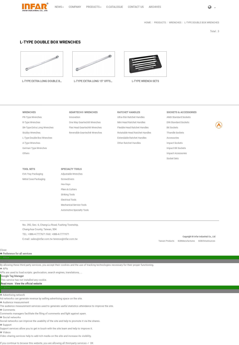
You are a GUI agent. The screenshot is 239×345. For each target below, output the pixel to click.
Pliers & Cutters (69, 189)
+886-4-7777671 (36, 234)
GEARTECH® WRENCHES (83, 112)
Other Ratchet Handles (129, 143)
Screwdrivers (67, 179)
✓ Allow (4, 257)
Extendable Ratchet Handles (131, 137)
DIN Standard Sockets (178, 122)
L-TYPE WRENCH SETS (145, 81)
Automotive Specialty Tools (75, 210)
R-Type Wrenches (31, 122)
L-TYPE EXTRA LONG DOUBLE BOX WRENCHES (50, 81)
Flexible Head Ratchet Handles (133, 127)
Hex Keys (65, 184)
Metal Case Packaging (33, 179)
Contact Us (136, 6)
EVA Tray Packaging (32, 174)
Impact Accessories (177, 153)
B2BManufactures (186, 241)
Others (25, 153)
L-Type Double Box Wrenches (201, 22)
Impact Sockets (175, 143)
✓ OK (90, 343)
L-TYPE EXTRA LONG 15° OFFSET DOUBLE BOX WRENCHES (109, 81)
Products (93, 6)
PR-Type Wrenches (32, 117)
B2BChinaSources (206, 241)
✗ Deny (4, 261)
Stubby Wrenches (31, 132)
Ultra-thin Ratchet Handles (131, 117)
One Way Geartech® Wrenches (85, 122)
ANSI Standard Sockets (179, 117)
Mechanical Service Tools (73, 205)
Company (75, 6)
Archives (155, 6)
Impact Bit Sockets (176, 148)
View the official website (28, 283)
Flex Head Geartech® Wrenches (85, 127)
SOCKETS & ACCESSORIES (182, 112)
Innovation (74, 117)
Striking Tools (68, 194)
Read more (7, 283)
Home (147, 22)
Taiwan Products (166, 241)
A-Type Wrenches (31, 143)
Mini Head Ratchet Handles (131, 122)
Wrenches (175, 22)
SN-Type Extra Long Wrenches (37, 127)
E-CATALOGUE (114, 6)
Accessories (173, 137)
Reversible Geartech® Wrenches (85, 132)
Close (3, 249)
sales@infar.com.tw (42, 238)
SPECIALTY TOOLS (71, 169)
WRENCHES (29, 112)
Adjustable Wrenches (71, 174)
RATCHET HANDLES (128, 112)
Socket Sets (173, 158)
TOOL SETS (28, 169)
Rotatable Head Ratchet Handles (134, 132)
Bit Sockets (172, 127)
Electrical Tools (68, 199)
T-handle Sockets (175, 132)
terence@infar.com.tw (65, 238)
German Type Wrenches (34, 148)
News (59, 6)
